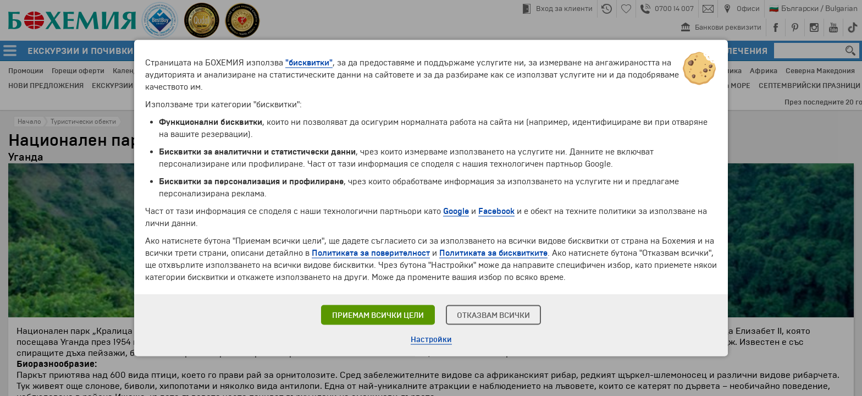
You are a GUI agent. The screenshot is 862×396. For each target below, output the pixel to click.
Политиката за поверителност (371, 253)
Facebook (496, 211)
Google (456, 211)
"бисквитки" (309, 63)
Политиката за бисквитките (493, 253)
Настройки (431, 339)
